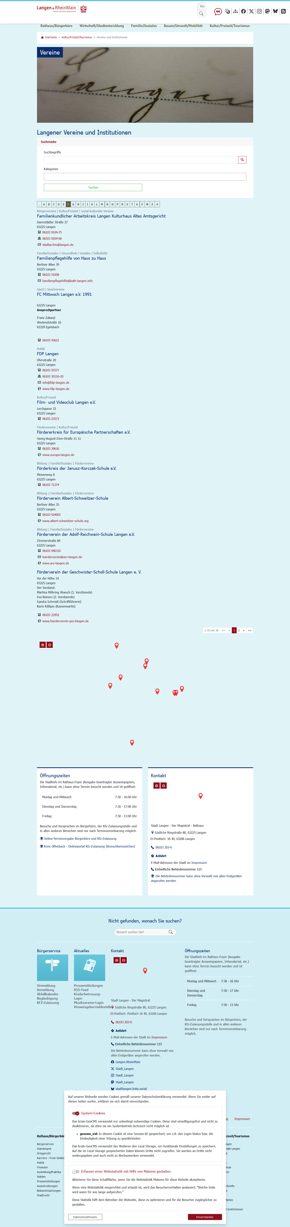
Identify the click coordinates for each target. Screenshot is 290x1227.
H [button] (78, 204)
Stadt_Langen (125, 1068)
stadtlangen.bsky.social (131, 1088)
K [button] (92, 204)
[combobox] (145, 177)
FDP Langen (48, 353)
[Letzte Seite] (249, 630)
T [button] (132, 204)
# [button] (157, 204)
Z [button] (152, 204)
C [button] (54, 204)
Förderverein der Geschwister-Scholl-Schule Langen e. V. (89, 571)
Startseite (51, 37)
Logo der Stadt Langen (69, 9)
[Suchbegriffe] (141, 160)
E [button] (63, 204)
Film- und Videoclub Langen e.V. (66, 402)
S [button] (127, 204)
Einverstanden (204, 1217)
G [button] (73, 204)
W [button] (147, 204)
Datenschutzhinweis (85, 1217)
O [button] (112, 204)
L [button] (97, 204)
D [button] (59, 204)
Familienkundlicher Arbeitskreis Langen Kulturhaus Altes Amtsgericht (101, 215)
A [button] (44, 204)
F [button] (68, 204)
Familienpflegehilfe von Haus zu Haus (71, 258)
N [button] (107, 204)
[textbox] (52, 176)
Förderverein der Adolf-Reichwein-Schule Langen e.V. (86, 534)
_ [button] (39, 204)
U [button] (137, 204)
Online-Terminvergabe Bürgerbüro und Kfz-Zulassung (80, 838)
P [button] (117, 204)
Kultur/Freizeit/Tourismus (77, 37)
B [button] (49, 204)
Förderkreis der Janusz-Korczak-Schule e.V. (76, 468)
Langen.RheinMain (128, 1062)
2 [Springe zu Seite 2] (239, 630)
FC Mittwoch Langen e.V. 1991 (64, 294)
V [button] (142, 204)
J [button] (87, 204)
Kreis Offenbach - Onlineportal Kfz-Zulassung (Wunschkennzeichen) (89, 846)
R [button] (122, 204)
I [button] (83, 204)
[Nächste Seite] (243, 630)
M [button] (102, 204)
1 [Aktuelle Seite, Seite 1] (234, 630)
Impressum (199, 862)
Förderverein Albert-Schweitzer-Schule (72, 498)
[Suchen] (93, 187)
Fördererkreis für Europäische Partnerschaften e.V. (83, 432)
